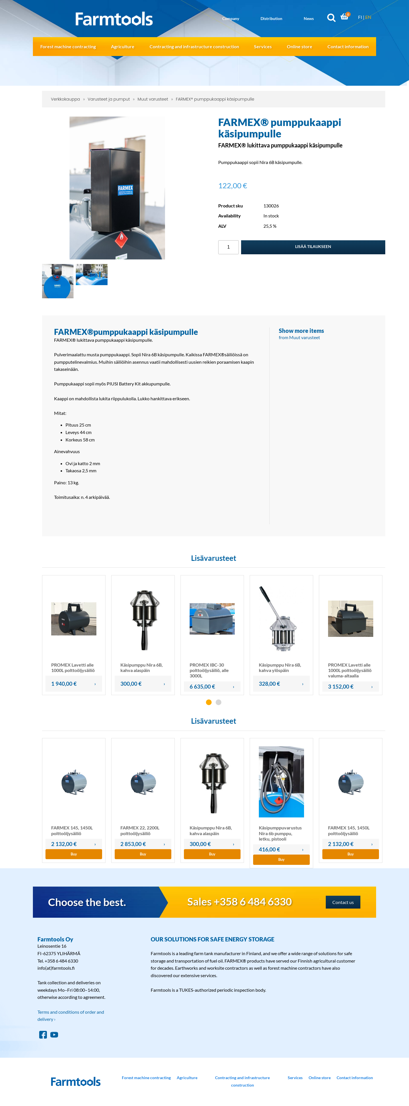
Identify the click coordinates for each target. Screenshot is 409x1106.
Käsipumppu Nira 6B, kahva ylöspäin (280, 667)
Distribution (271, 18)
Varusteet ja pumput (109, 99)
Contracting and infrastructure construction (194, 46)
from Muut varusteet (299, 337)
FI (360, 17)
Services (263, 46)
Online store (299, 46)
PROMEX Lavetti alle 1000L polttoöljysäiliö (73, 667)
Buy (74, 854)
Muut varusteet (153, 99)
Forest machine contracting (68, 46)
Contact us (343, 902)
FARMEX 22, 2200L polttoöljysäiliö (139, 830)
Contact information (348, 46)
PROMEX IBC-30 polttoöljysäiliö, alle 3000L (209, 670)
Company (230, 18)
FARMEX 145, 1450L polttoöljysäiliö (72, 830)
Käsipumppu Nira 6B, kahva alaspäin (141, 667)
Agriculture (122, 46)
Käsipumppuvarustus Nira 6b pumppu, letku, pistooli (280, 833)
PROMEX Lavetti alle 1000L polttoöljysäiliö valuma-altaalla (350, 670)
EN (368, 17)
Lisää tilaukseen (313, 246)
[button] (209, 702)
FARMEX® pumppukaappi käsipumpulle (215, 99)
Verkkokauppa (65, 99)
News (309, 18)
